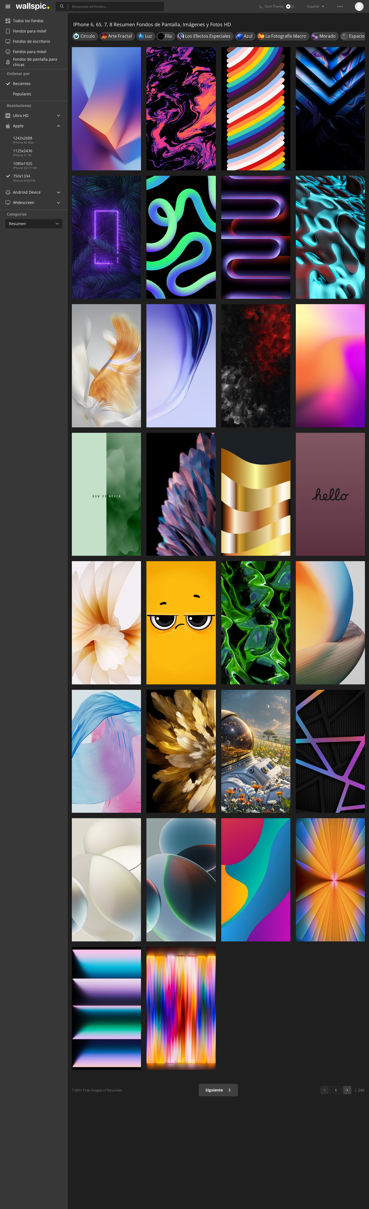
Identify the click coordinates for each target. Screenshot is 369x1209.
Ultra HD (16, 115)
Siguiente (218, 1090)
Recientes (22, 83)
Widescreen (19, 202)
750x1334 (40, 176)
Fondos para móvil (25, 31)
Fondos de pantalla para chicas (31, 62)
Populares (22, 93)
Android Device (23, 192)
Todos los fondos (24, 20)
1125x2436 (22, 151)
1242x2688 (22, 138)
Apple (14, 125)
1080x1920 (22, 163)
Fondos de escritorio (27, 41)
